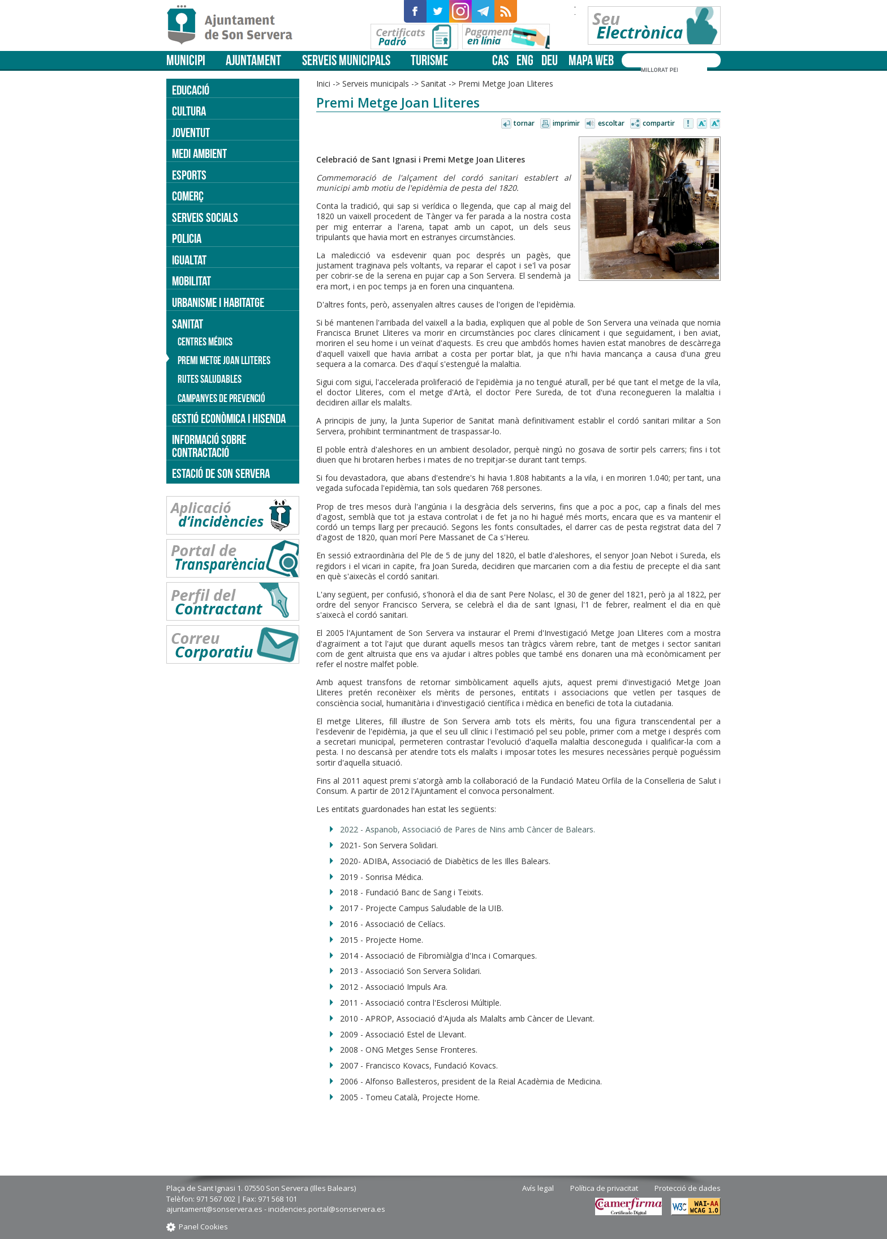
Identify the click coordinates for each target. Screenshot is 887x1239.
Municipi (185, 60)
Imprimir (566, 123)
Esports (189, 175)
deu (549, 60)
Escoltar (611, 123)
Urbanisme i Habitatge (218, 302)
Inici (323, 83)
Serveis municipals (346, 60)
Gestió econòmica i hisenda (229, 418)
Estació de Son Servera (221, 473)
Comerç (188, 196)
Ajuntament (253, 60)
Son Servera (234, 25)
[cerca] (659, 69)
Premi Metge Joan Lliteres (505, 83)
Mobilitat (191, 281)
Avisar (689, 124)
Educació (190, 90)
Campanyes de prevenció (221, 398)
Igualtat (189, 260)
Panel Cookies (203, 1226)
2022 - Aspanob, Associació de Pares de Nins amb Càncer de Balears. (467, 829)
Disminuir (702, 124)
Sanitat (433, 83)
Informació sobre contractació (209, 446)
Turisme (429, 60)
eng (524, 60)
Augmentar (715, 124)
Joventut (191, 132)
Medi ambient (199, 153)
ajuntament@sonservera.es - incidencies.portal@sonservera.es (275, 1209)
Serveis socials (205, 217)
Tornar (524, 123)
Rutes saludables (210, 379)
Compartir (659, 123)
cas (500, 60)
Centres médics (205, 342)
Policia (186, 238)
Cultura (189, 111)
